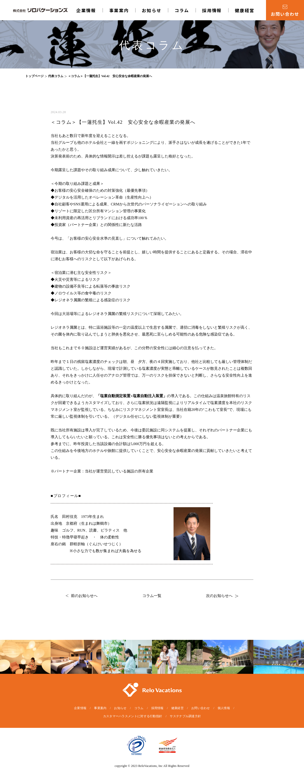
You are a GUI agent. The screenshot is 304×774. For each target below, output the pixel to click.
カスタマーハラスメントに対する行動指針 (132, 716)
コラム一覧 (151, 596)
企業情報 (86, 10)
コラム (182, 10)
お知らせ (152, 10)
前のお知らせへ (82, 596)
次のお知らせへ (222, 596)
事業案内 (119, 10)
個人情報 (224, 708)
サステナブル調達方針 (185, 716)
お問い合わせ (200, 708)
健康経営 (245, 10)
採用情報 (212, 10)
